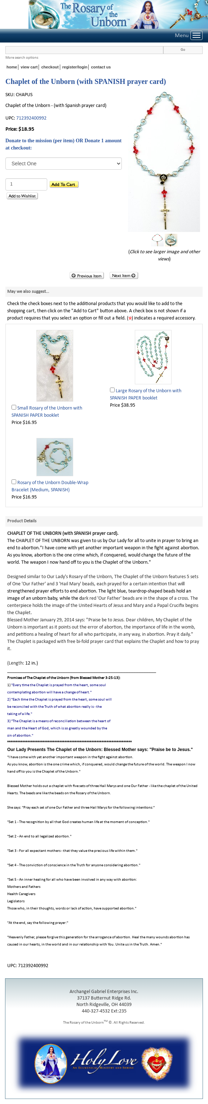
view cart (29, 67)
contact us (101, 67)
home (11, 67)
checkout (49, 67)
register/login (75, 67)
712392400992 (31, 118)
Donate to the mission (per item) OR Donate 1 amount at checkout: (63, 144)
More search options (21, 58)
